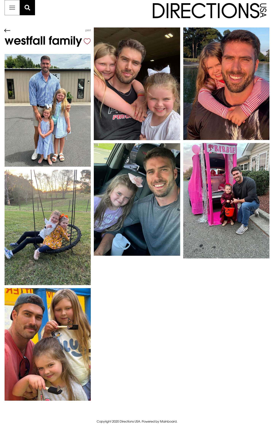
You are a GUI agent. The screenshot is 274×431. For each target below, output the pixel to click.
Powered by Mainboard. (159, 421)
